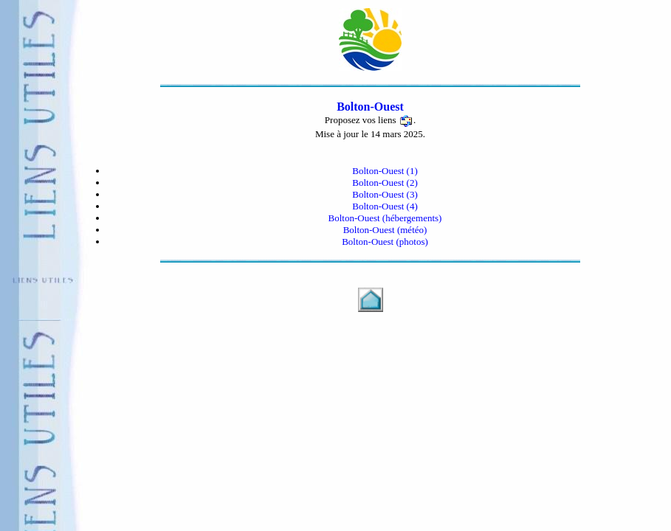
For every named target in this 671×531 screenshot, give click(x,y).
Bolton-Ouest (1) (384, 170)
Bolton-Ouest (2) (384, 182)
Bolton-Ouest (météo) (385, 229)
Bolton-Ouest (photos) (385, 241)
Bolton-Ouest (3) (384, 194)
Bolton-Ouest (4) (384, 206)
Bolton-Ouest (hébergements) (385, 217)
